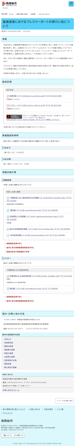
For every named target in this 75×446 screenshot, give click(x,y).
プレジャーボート (44, 14)
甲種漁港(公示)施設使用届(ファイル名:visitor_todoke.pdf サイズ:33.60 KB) (39, 277)
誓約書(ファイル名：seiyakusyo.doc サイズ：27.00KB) (32, 210)
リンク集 (60, 409)
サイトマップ (7, 413)
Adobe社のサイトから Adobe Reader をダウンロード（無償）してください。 (33, 119)
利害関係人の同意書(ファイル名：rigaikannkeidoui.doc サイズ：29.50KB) (35, 218)
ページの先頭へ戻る (66, 400)
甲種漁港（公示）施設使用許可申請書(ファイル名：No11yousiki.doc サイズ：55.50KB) (39, 199)
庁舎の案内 (48, 409)
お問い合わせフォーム (11, 390)
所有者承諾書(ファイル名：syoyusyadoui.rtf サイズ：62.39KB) (36, 235)
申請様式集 (8, 342)
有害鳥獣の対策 (10, 360)
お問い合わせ (35, 409)
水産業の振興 (9, 356)
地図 (4, 435)
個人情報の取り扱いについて (14, 409)
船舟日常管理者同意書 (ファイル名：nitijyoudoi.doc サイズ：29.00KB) (38, 229)
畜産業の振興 (9, 349)
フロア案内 (17, 435)
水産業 (33, 14)
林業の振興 (8, 353)
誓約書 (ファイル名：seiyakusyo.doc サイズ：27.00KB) (32, 289)
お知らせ (7, 339)
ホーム (11, 14)
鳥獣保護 (7, 364)
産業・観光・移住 (22, 14)
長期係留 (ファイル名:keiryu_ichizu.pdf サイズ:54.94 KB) (34, 96)
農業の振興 (8, 346)
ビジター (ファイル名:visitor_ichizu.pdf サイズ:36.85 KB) (34, 105)
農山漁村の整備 (10, 367)
